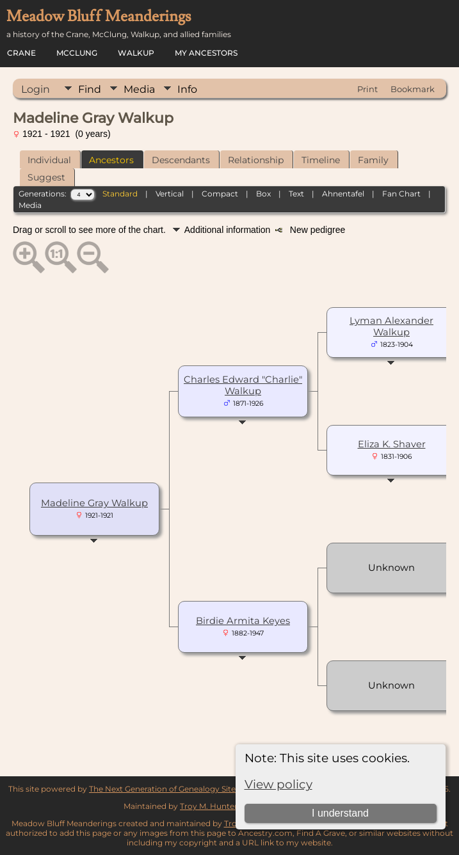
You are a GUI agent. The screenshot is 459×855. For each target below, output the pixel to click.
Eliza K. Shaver (392, 444)
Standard (120, 193)
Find (89, 89)
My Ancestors (206, 53)
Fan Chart (401, 193)
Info (187, 89)
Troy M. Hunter (209, 806)
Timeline (321, 160)
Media (139, 89)
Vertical (170, 193)
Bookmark (413, 89)
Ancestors (111, 160)
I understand (340, 813)
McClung (76, 53)
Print (367, 89)
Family (373, 160)
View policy (278, 784)
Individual (49, 160)
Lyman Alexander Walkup (391, 326)
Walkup (136, 53)
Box (263, 193)
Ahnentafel (343, 193)
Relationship (256, 160)
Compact (220, 193)
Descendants (181, 160)
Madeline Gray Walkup (94, 503)
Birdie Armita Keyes (243, 621)
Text (296, 193)
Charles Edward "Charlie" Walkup (243, 385)
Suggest (46, 177)
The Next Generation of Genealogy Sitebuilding (178, 789)
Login (35, 89)
